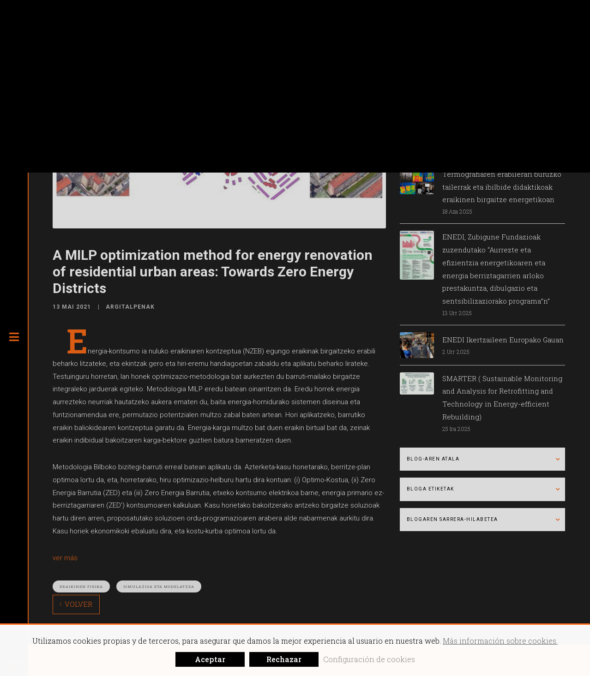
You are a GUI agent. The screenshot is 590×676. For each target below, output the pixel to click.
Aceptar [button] (210, 659)
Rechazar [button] (283, 659)
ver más (65, 558)
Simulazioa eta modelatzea (158, 586)
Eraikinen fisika (81, 586)
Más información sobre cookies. (500, 641)
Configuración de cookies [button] (369, 659)
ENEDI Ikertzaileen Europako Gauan (503, 339)
